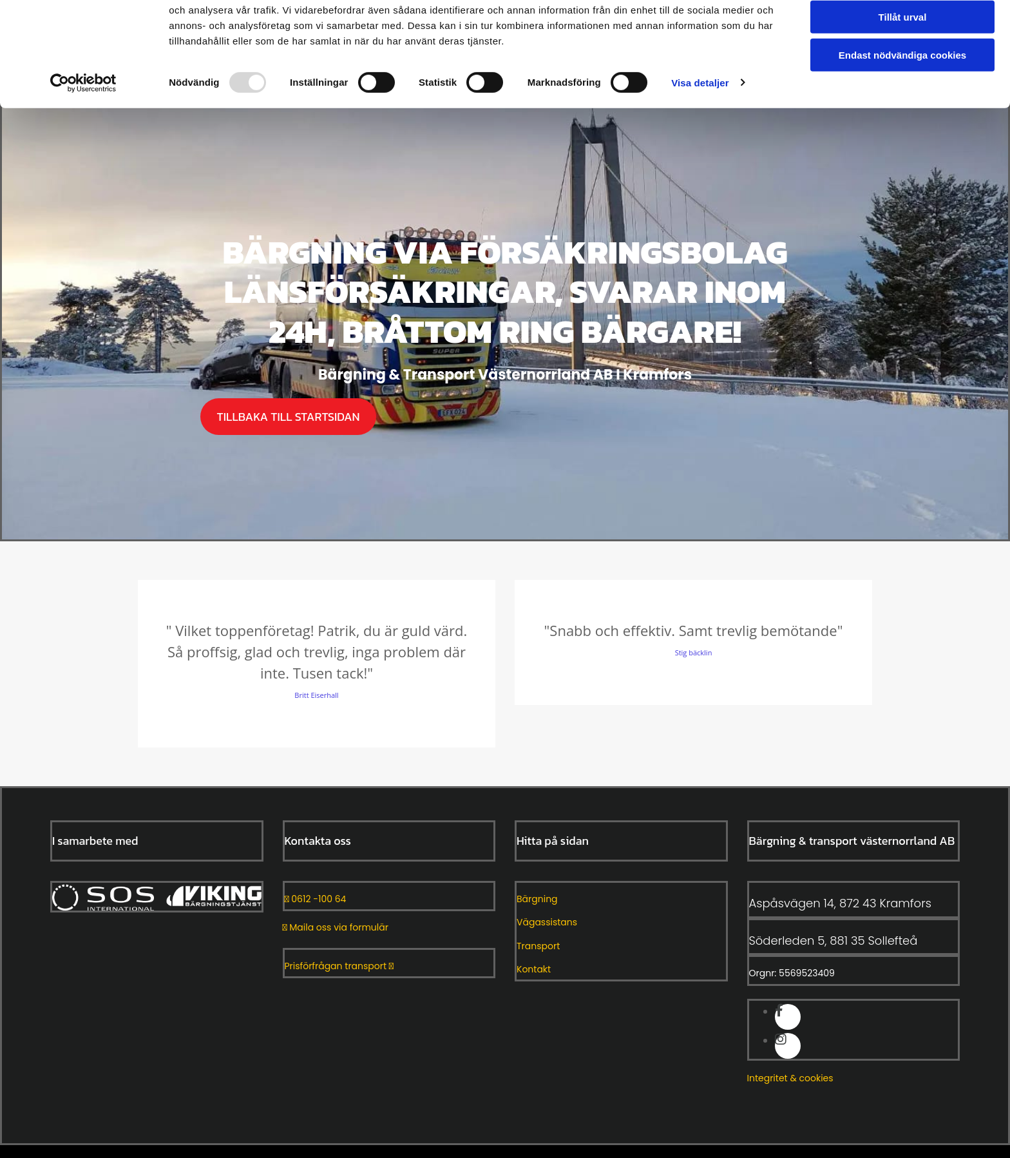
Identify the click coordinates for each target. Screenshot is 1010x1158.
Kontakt (534, 969)
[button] (288, 416)
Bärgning (537, 899)
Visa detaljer (700, 135)
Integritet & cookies (790, 1078)
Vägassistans (547, 922)
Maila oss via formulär (335, 927)
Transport (538, 946)
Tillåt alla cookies (902, 31)
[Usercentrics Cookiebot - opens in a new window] (83, 135)
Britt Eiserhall (316, 695)
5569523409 (807, 973)
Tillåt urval (903, 69)
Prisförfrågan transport (339, 966)
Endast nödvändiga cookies (902, 107)
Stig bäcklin (693, 652)
